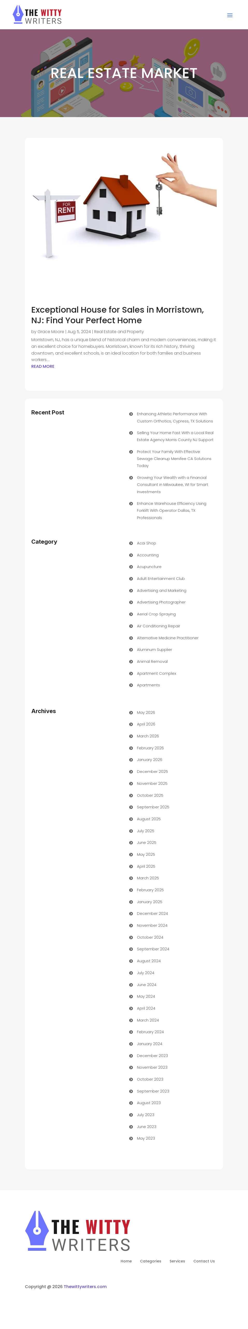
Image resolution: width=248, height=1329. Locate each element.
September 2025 (153, 807)
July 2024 (145, 972)
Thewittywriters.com (85, 1287)
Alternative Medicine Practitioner (168, 638)
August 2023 (149, 1102)
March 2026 (148, 736)
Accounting (148, 555)
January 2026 (149, 759)
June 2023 (146, 1126)
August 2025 (149, 819)
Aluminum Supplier (154, 649)
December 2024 (152, 913)
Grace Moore (51, 332)
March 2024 (148, 1020)
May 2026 (146, 712)
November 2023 (152, 1067)
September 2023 (153, 1091)
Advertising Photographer (161, 602)
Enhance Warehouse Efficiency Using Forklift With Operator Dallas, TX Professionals (171, 510)
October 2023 (150, 1079)
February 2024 (150, 1032)
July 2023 (145, 1114)
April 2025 (146, 866)
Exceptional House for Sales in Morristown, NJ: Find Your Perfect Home (117, 315)
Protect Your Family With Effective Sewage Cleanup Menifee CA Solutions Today (174, 458)
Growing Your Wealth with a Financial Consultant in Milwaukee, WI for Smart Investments (172, 484)
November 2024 (152, 925)
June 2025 (146, 842)
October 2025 (150, 795)
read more (42, 366)
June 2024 (146, 984)
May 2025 (146, 854)
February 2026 (150, 748)
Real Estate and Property (119, 332)
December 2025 (152, 771)
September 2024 (153, 949)
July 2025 (145, 831)
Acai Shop (146, 543)
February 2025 (150, 890)
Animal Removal (152, 661)
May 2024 (146, 996)
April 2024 (146, 1008)
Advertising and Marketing (161, 590)
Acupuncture (149, 566)
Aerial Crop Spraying (156, 614)
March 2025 (148, 878)
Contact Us (204, 1261)
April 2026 (146, 724)
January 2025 (149, 901)
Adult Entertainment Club (161, 578)
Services (177, 1261)
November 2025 (152, 783)
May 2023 (146, 1138)
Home (126, 1261)
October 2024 (150, 937)
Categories (150, 1261)
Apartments (148, 685)
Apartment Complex (156, 673)
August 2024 (149, 961)
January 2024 (149, 1043)
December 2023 (152, 1055)
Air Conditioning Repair (158, 626)
